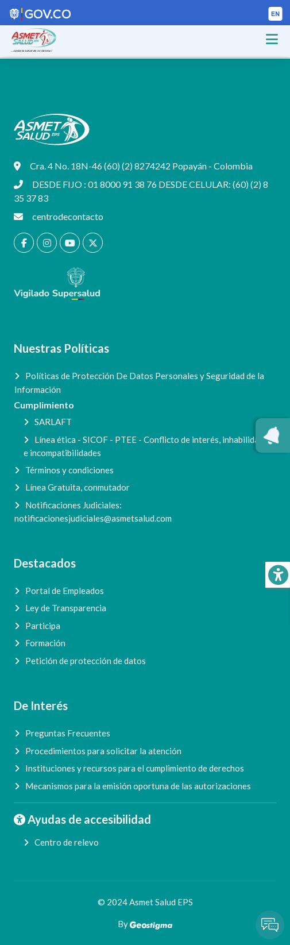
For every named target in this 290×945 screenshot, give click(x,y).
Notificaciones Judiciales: (93, 512)
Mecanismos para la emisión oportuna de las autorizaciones (138, 786)
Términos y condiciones (69, 470)
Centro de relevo (66, 842)
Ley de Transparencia (65, 608)
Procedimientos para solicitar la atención (103, 751)
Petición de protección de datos (85, 660)
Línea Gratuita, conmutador (77, 487)
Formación (45, 643)
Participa (42, 625)
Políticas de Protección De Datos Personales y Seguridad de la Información (139, 383)
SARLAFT (53, 421)
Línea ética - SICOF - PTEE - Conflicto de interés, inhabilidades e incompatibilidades (148, 446)
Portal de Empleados (64, 590)
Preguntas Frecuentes (67, 733)
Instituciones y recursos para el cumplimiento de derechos (134, 768)
